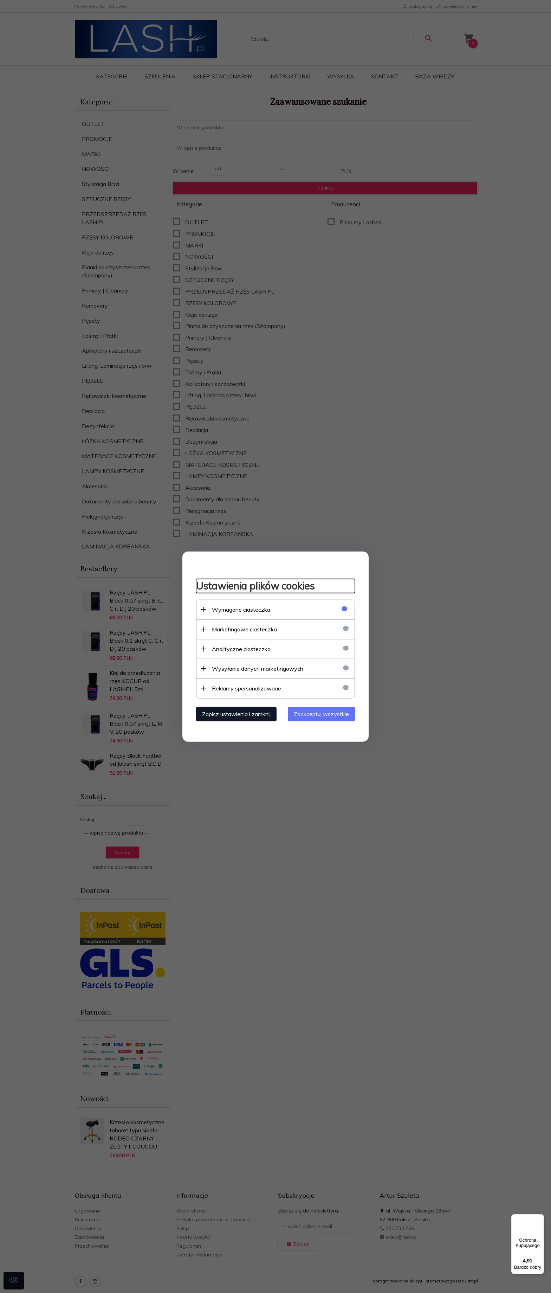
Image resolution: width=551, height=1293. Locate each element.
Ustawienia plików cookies (254, 585)
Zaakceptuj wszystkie (322, 713)
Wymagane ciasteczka (239, 609)
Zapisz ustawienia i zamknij (235, 713)
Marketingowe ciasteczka (243, 628)
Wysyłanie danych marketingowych (256, 668)
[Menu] (540, 1218)
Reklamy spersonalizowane (245, 687)
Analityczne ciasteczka (239, 648)
